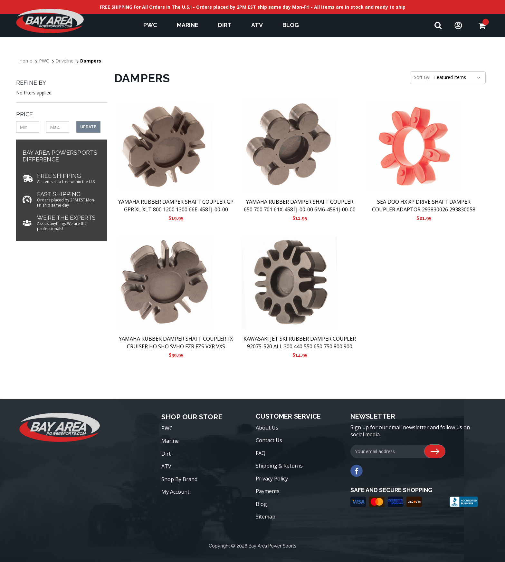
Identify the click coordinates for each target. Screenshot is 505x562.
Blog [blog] (290, 25)
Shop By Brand (179, 479)
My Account (175, 491)
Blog (261, 504)
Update (88, 127)
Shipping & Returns (279, 465)
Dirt (228, 25)
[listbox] (456, 77)
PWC (153, 25)
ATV (260, 25)
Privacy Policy (272, 478)
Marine (191, 25)
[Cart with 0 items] (482, 25)
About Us (267, 427)
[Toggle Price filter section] (61, 114)
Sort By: (422, 77)
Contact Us (269, 440)
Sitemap (265, 516)
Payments (268, 491)
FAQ (260, 453)
